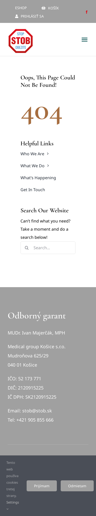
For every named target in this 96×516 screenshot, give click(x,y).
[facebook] (86, 12)
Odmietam (77, 485)
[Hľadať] (26, 247)
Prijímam (41, 485)
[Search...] (48, 247)
